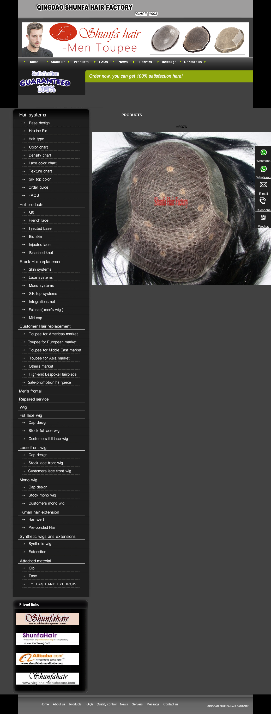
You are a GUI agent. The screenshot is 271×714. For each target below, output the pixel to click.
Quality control (107, 704)
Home (44, 704)
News (124, 704)
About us (59, 704)
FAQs (89, 704)
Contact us (170, 704)
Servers (137, 704)
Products (75, 704)
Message (153, 704)
